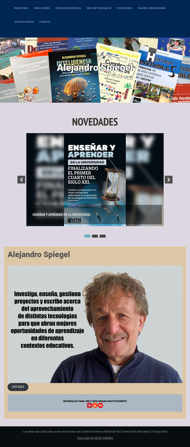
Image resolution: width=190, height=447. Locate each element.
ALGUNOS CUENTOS (24, 22)
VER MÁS (18, 387)
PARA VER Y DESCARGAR (99, 8)
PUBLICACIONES (42, 8)
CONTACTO (44, 22)
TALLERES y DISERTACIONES (152, 8)
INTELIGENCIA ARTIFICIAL (68, 8)
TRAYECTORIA (21, 8)
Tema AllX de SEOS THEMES (95, 438)
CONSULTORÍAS (124, 8)
